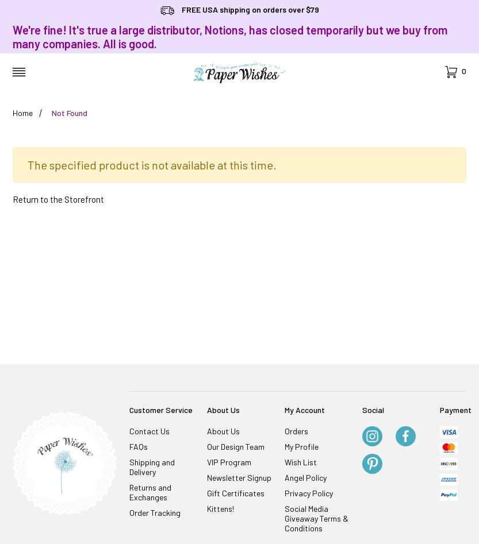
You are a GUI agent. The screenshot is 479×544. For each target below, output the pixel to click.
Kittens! (220, 509)
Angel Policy (306, 478)
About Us (223, 431)
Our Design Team (236, 447)
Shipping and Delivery (152, 467)
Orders (296, 431)
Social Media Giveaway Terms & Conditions (316, 518)
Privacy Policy (309, 493)
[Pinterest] (372, 465)
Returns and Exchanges (150, 492)
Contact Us (149, 431)
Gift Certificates (236, 493)
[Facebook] (406, 437)
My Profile (302, 447)
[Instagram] (372, 437)
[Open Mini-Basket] (455, 72)
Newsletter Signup (239, 478)
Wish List (301, 462)
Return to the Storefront (58, 199)
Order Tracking (155, 513)
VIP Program (229, 462)
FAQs (138, 447)
